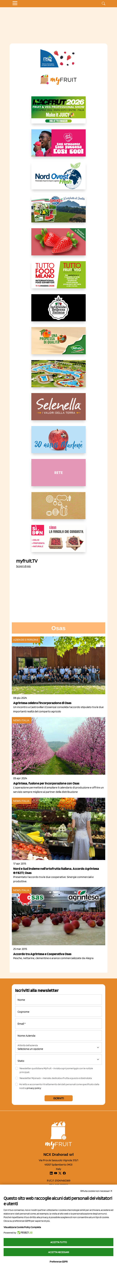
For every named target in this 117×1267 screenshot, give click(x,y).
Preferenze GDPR (59, 1261)
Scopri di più (23, 566)
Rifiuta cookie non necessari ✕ (96, 1190)
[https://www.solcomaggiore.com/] (59, 508)
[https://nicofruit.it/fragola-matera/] (58, 244)
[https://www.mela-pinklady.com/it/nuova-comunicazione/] (58, 145)
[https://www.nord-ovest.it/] (58, 178)
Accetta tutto (58, 1242)
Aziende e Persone (25, 639)
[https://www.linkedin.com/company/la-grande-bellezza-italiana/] (58, 310)
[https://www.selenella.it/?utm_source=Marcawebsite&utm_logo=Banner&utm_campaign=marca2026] (58, 409)
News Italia (21, 720)
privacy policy (34, 1088)
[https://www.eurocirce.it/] (58, 211)
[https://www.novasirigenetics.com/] (58, 58)
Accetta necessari (58, 1252)
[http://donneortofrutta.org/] (58, 475)
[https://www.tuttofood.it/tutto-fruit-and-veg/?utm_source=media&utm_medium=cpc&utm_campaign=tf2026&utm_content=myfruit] (58, 277)
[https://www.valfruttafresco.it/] (58, 343)
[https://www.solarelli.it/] (58, 376)
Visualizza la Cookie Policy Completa (22, 1227)
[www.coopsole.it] (58, 541)
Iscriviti (58, 1098)
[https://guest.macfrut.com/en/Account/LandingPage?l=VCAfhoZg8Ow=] (58, 112)
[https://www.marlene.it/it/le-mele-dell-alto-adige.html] (58, 442)
